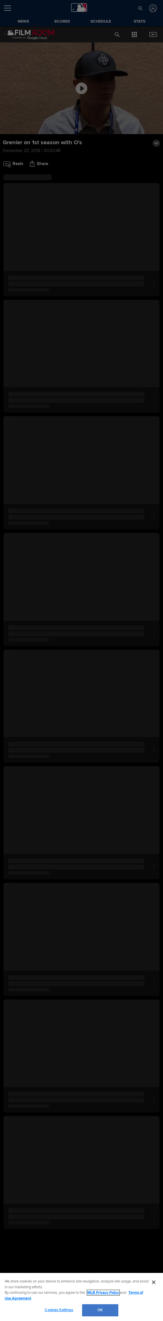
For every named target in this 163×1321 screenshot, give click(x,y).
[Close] (153, 1282)
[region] (81, 1297)
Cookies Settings (59, 1310)
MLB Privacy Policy (103, 1292)
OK (100, 1310)
